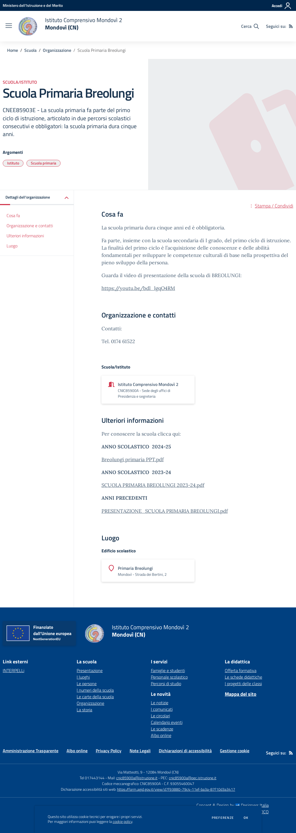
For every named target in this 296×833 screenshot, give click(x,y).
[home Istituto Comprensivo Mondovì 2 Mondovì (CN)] (69, 26)
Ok (246, 817)
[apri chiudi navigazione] (8, 26)
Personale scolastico (169, 677)
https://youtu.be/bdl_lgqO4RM (138, 288)
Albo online (161, 735)
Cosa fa (13, 215)
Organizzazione (57, 50)
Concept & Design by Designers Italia (232, 805)
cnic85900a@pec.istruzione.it (192, 778)
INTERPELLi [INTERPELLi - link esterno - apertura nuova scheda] (13, 670)
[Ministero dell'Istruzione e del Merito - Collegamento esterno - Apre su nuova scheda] (33, 5)
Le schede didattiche (243, 677)
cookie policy (122, 822)
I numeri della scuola (95, 690)
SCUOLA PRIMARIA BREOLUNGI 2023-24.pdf (152, 485)
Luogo (12, 245)
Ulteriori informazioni (25, 235)
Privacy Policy (108, 750)
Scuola (30, 50)
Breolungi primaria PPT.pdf (132, 459)
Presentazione (90, 670)
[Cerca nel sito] (250, 26)
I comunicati (162, 709)
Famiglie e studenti (168, 670)
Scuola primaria (43, 163)
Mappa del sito (240, 694)
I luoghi (83, 677)
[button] (37, 197)
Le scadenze (162, 729)
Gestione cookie (234, 750)
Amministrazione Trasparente (30, 750)
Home (12, 50)
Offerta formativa (240, 670)
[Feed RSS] (290, 26)
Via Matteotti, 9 (130, 772)
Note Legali (140, 750)
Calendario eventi (167, 722)
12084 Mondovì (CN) (162, 772)
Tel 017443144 (92, 778)
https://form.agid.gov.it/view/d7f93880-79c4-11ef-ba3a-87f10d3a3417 (176, 789)
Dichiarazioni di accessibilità (185, 750)
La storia (84, 709)
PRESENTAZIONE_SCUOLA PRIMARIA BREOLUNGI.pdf (164, 511)
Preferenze (223, 817)
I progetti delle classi (243, 683)
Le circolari (160, 715)
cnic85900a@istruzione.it (136, 778)
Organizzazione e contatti (30, 225)
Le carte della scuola (95, 696)
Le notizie (159, 702)
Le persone (87, 683)
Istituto (13, 163)
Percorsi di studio (166, 683)
